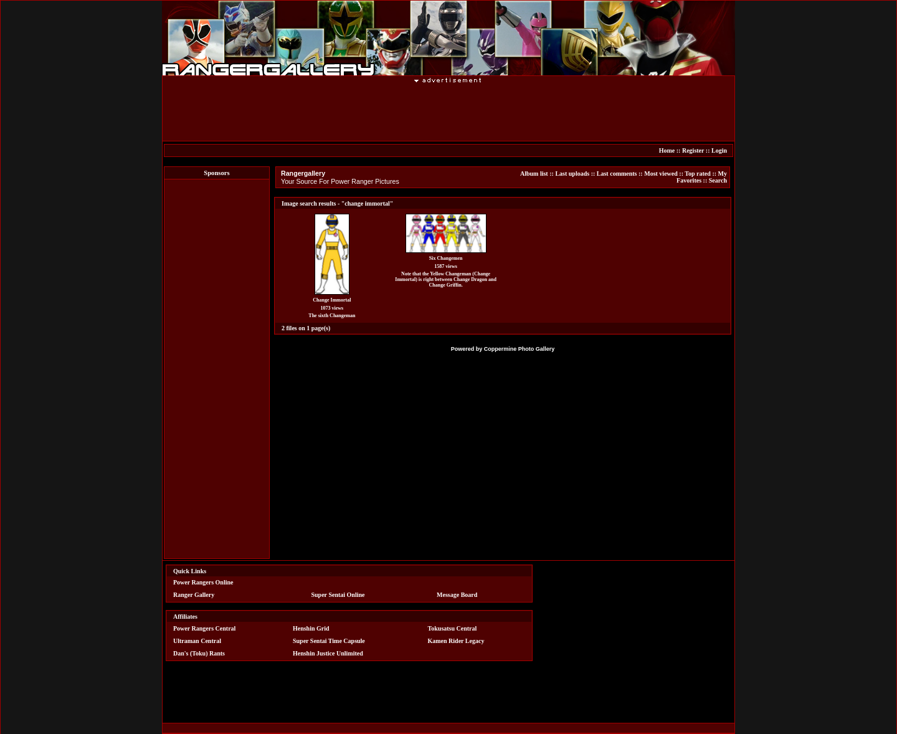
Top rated (698, 173)
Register (693, 150)
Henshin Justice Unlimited (328, 653)
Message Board (457, 594)
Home (667, 150)
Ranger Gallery (193, 594)
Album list (534, 173)
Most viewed (661, 173)
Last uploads (572, 173)
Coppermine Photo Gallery (519, 349)
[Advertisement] (448, 111)
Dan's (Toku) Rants (199, 653)
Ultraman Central (197, 640)
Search (718, 180)
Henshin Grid (311, 628)
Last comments (617, 173)
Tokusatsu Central (452, 628)
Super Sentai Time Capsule (329, 640)
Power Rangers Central (204, 628)
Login (719, 150)
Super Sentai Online (338, 594)
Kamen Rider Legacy (456, 640)
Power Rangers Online (203, 582)
